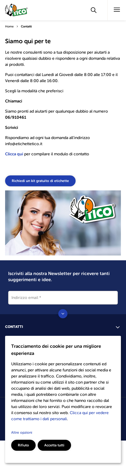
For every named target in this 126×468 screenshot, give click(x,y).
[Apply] (94, 10)
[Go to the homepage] (16, 11)
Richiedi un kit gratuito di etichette (40, 181)
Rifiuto (23, 445)
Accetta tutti (54, 445)
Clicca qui (14, 154)
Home (9, 26)
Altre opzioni (21, 432)
